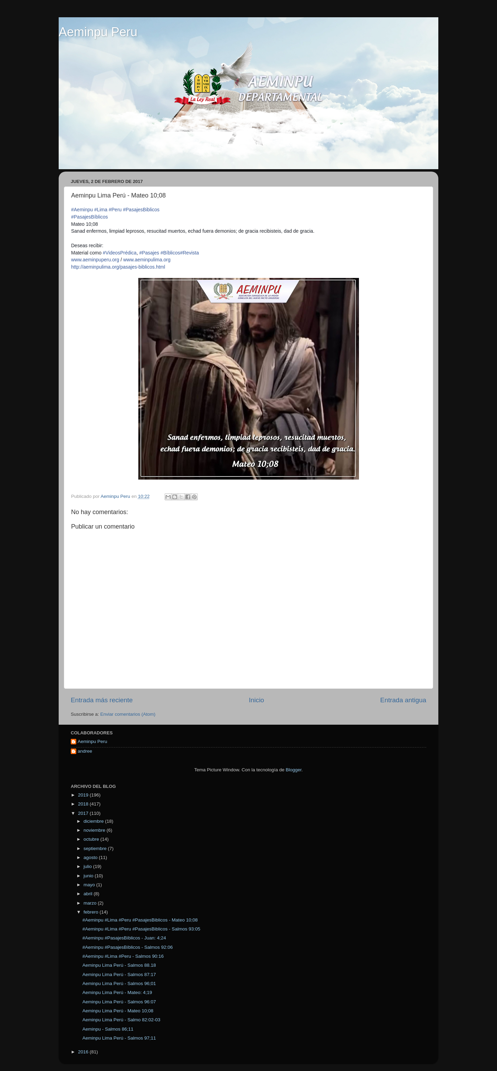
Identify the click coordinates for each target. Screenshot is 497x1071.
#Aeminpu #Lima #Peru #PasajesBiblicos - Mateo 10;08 (140, 920)
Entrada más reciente (102, 700)
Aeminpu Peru (98, 32)
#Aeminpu (82, 209)
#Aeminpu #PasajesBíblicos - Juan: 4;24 (124, 937)
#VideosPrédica (120, 252)
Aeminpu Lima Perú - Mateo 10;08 (118, 1010)
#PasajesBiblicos (141, 209)
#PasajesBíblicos (89, 217)
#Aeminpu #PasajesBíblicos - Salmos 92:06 (127, 947)
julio (88, 866)
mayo (90, 884)
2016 (84, 1051)
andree (85, 751)
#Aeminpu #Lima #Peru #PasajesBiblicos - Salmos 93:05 (141, 929)
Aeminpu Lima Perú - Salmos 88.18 (119, 965)
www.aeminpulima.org (146, 259)
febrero (92, 912)
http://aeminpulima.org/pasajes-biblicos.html (118, 267)
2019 (84, 795)
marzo (91, 903)
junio (89, 875)
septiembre (96, 848)
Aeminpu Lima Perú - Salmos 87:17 (119, 974)
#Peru (115, 209)
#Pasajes (149, 252)
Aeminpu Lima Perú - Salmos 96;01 (119, 983)
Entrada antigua (403, 700)
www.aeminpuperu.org (95, 259)
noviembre (95, 830)
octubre (92, 839)
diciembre (94, 821)
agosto (91, 857)
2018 (84, 804)
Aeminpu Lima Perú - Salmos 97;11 (119, 1038)
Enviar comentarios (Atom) (128, 714)
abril (89, 893)
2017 (84, 813)
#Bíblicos (170, 252)
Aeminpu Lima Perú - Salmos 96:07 (119, 1001)
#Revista (189, 252)
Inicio (256, 700)
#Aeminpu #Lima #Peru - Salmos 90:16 (123, 956)
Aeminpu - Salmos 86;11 (108, 1029)
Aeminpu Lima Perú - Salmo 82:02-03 (121, 1019)
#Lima (100, 209)
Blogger (294, 769)
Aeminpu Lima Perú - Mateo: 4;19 (117, 992)
